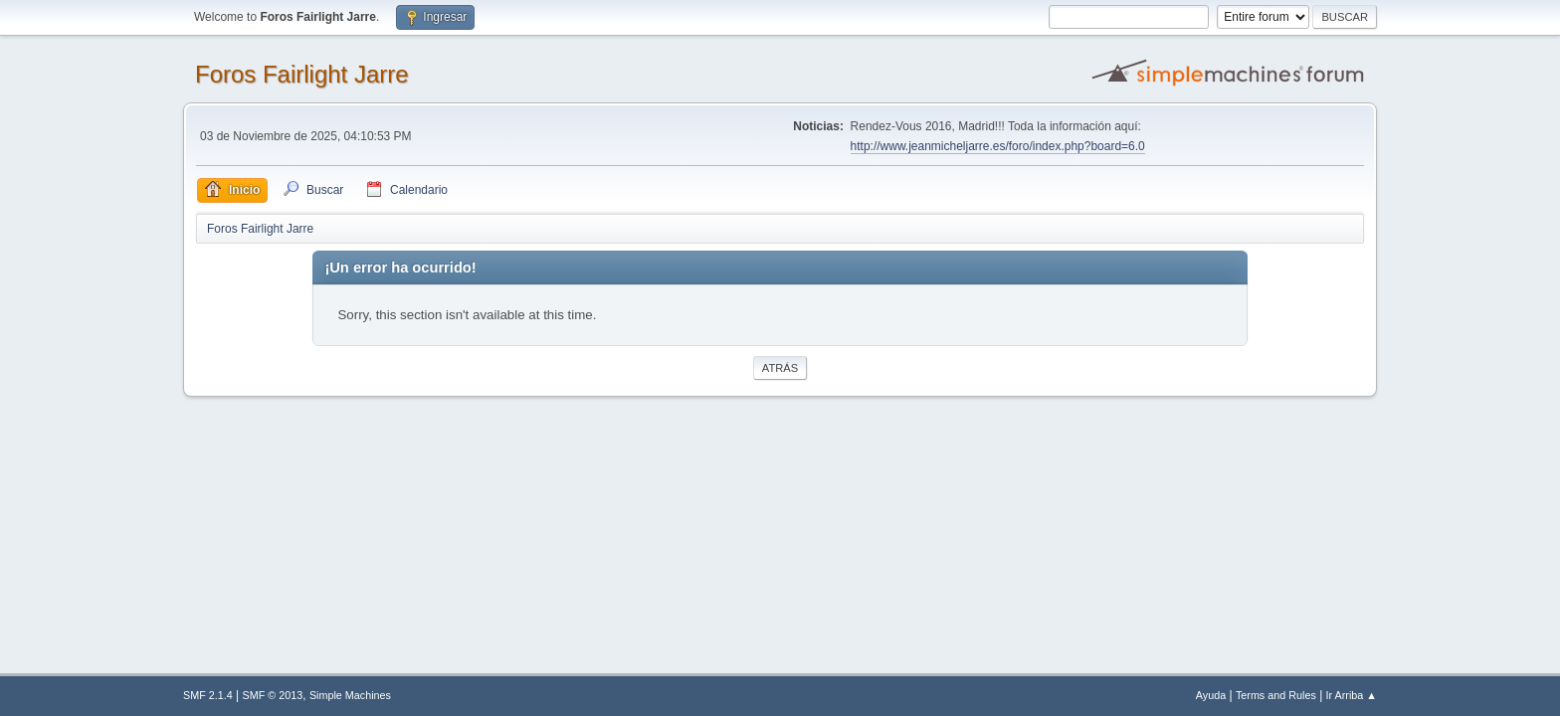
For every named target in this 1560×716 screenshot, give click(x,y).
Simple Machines (350, 695)
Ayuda (1211, 695)
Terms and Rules (1276, 695)
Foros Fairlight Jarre (302, 74)
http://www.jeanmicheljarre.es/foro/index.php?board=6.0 (998, 146)
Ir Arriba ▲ (1351, 695)
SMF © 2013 (273, 695)
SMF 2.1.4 (208, 695)
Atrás (780, 368)
